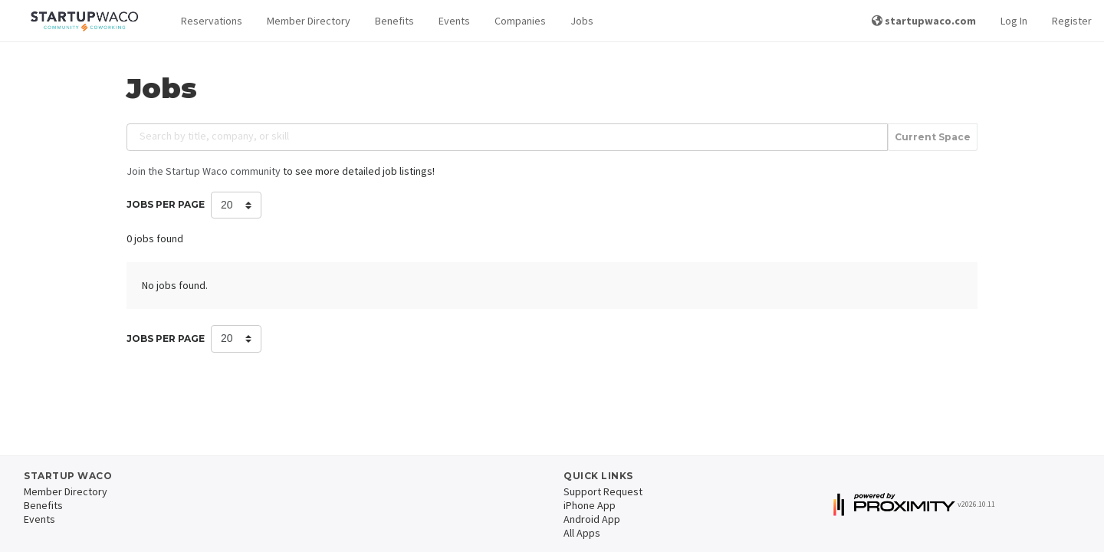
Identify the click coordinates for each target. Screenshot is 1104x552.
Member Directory (308, 21)
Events (454, 21)
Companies (520, 21)
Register (1072, 21)
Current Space (933, 137)
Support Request (603, 491)
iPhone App (590, 505)
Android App (592, 519)
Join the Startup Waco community (204, 171)
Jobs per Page (166, 204)
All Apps (582, 533)
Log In (1014, 21)
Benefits (394, 21)
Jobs (581, 21)
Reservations (211, 21)
